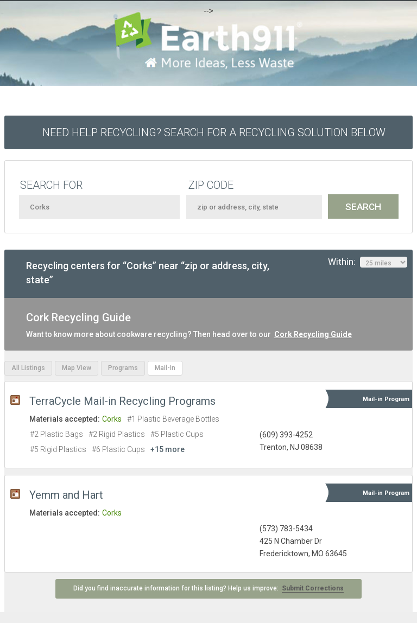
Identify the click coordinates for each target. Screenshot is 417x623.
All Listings (28, 368)
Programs (123, 368)
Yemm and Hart (66, 494)
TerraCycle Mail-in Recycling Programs (122, 401)
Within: (367, 262)
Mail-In (165, 368)
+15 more (167, 449)
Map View (76, 368)
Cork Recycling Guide (313, 334)
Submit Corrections (313, 588)
